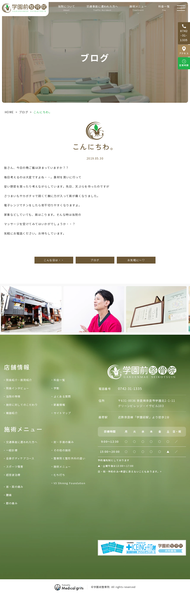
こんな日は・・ (54, 260)
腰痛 (9, 495)
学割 (57, 388)
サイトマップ (62, 413)
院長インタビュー (17, 388)
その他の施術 (62, 450)
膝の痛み (12, 503)
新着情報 (59, 405)
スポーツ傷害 (14, 466)
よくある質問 (62, 396)
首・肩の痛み (14, 487)
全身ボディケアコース (20, 458)
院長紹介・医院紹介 (19, 380)
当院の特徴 (13, 396)
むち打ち (59, 475)
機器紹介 (12, 413)
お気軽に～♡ (136, 260)
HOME (9, 112)
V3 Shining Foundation (69, 483)
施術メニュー (62, 466)
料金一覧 (164, 8)
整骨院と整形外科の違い (69, 458)
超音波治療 (13, 475)
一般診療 (12, 450)
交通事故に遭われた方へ (102, 8)
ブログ (23, 112)
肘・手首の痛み (64, 442)
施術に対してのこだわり (22, 405)
